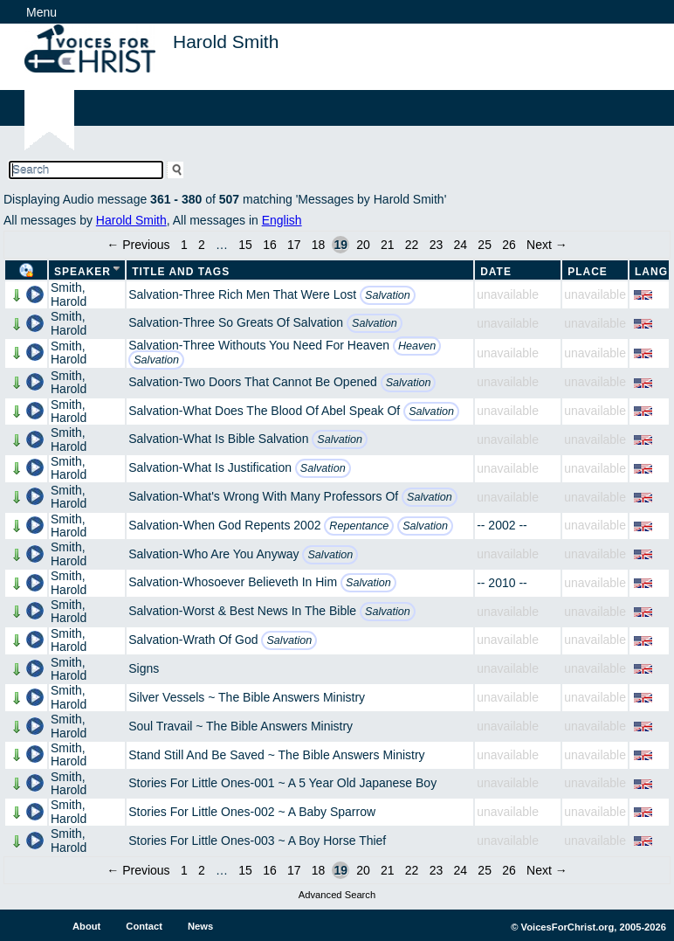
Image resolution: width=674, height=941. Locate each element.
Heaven (417, 346)
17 (294, 245)
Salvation (387, 295)
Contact (144, 926)
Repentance (359, 526)
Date (496, 272)
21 (388, 245)
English (282, 220)
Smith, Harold (68, 294)
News (200, 926)
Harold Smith (131, 220)
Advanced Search (337, 894)
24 (461, 245)
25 (485, 245)
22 (412, 245)
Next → (546, 245)
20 (363, 245)
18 (319, 245)
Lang (651, 272)
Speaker (82, 272)
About (86, 926)
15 (245, 245)
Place (587, 272)
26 (509, 245)
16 (270, 245)
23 (437, 245)
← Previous (138, 245)
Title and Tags (181, 272)
